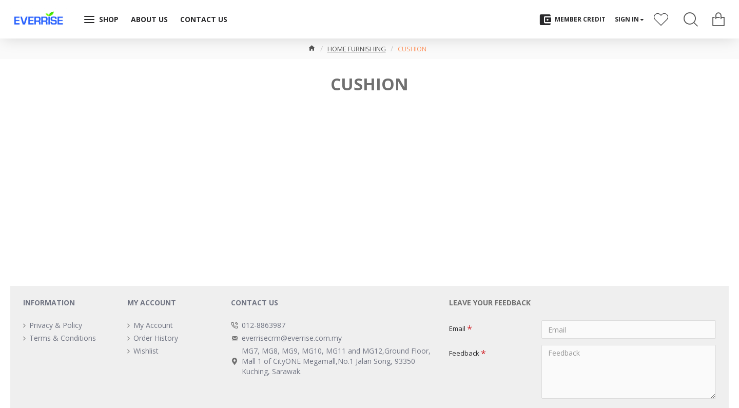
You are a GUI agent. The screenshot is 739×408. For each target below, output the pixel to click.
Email (457, 328)
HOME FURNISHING (356, 48)
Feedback (464, 353)
